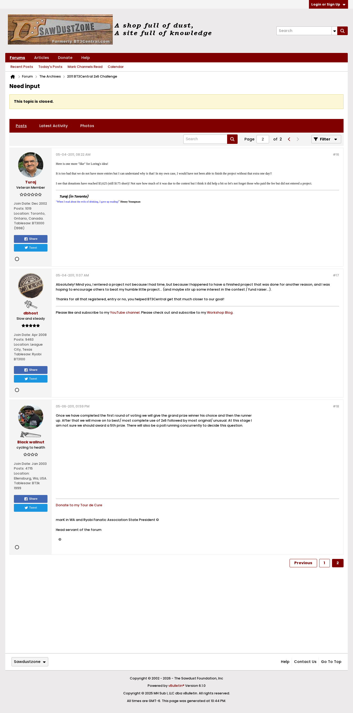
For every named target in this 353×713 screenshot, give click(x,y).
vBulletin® (176, 685)
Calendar (116, 66)
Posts (21, 125)
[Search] (306, 30)
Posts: (19, 208)
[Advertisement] (297, 455)
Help (85, 57)
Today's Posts (50, 66)
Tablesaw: (22, 223)
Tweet (30, 247)
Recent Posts (21, 66)
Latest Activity (53, 125)
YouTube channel (125, 312)
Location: (22, 213)
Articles (41, 57)
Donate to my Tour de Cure (79, 505)
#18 (336, 406)
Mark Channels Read (85, 66)
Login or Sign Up (328, 4)
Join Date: (22, 203)
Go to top (331, 661)
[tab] (21, 126)
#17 (336, 275)
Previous (303, 562)
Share (31, 239)
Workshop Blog (220, 312)
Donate (65, 57)
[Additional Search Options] (334, 30)
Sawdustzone (30, 661)
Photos (87, 125)
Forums (17, 57)
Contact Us (305, 661)
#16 (336, 154)
